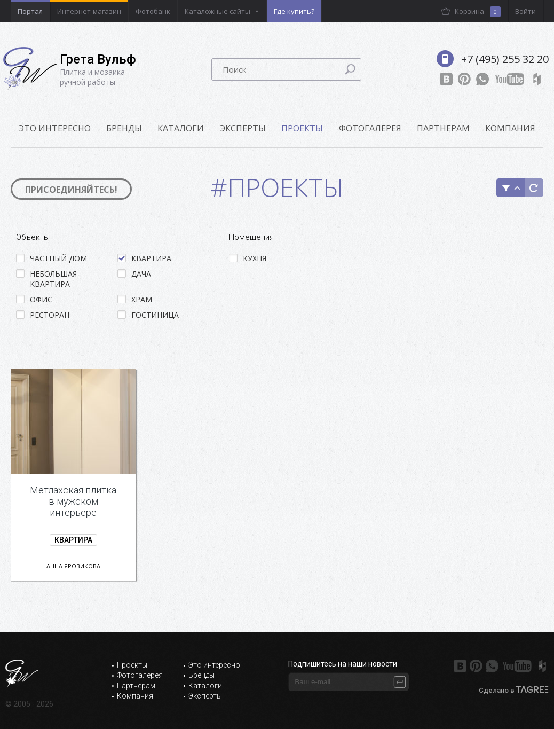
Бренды (124, 128)
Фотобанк (153, 11)
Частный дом (51, 258)
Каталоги (180, 128)
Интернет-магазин (89, 11)
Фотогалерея (370, 128)
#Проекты (277, 187)
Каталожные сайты (217, 11)
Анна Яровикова (73, 566)
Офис (34, 299)
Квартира (144, 258)
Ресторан (42, 315)
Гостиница (148, 315)
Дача (134, 274)
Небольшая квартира (46, 279)
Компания (510, 128)
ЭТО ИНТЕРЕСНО (55, 128)
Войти (525, 11)
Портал (30, 11)
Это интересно (214, 665)
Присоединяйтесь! (71, 189)
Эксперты (243, 128)
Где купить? (294, 11)
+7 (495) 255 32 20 (505, 59)
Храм (134, 299)
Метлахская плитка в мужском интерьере (73, 501)
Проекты (302, 128)
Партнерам (443, 128)
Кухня (247, 258)
